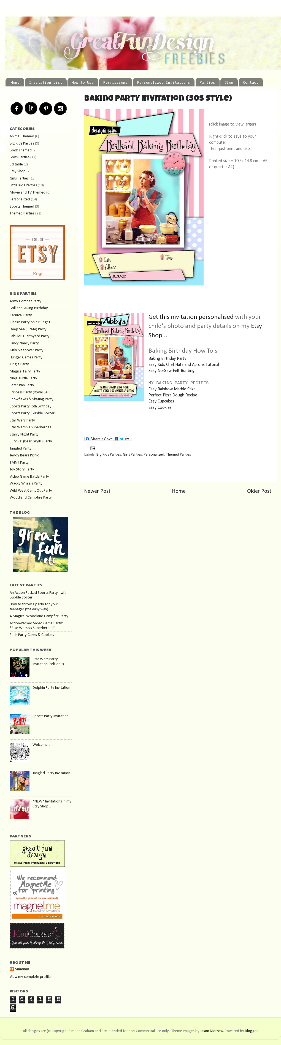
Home (15, 82)
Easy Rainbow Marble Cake (172, 389)
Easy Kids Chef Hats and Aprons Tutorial (183, 365)
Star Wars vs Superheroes (30, 427)
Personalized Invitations (163, 82)
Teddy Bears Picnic (24, 455)
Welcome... (41, 745)
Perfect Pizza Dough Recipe (172, 395)
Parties (207, 82)
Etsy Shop (18, 171)
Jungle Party (19, 364)
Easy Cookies (160, 408)
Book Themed (21, 150)
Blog (229, 82)
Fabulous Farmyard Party (30, 336)
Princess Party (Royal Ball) (30, 392)
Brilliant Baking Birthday (29, 308)
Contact (250, 82)
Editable (16, 164)
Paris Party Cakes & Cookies (32, 635)
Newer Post (97, 491)
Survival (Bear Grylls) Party (31, 441)
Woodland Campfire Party (31, 498)
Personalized (154, 455)
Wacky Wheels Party (26, 483)
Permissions (115, 82)
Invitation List (45, 82)
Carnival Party (21, 315)
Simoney (22, 969)
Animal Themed (22, 136)
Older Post (259, 491)
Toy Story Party (22, 469)
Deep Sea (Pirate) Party (28, 329)
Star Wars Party (22, 420)
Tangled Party (20, 449)
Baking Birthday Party (167, 359)
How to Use (83, 82)
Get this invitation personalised (191, 317)
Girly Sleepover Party (27, 350)
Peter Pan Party (22, 385)
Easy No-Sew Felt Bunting (171, 371)
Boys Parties (19, 157)
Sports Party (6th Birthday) (31, 406)
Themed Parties (178, 455)
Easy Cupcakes (161, 401)
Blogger (251, 1031)
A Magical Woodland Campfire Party (39, 616)
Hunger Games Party (26, 357)
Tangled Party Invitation (51, 773)
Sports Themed (22, 207)
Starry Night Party (24, 434)
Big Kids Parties (108, 455)
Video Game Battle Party (29, 477)
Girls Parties (132, 455)
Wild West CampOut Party (31, 491)
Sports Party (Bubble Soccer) (33, 413)
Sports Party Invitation (51, 716)
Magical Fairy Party (25, 371)
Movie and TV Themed (27, 193)
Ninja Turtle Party (23, 378)
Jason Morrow (211, 1031)
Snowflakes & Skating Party (31, 399)
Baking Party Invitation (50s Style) (158, 99)
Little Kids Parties (23, 185)
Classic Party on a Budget (30, 322)
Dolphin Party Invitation (51, 688)
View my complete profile (30, 977)
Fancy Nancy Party (24, 343)
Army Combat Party (25, 301)
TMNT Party (19, 463)
